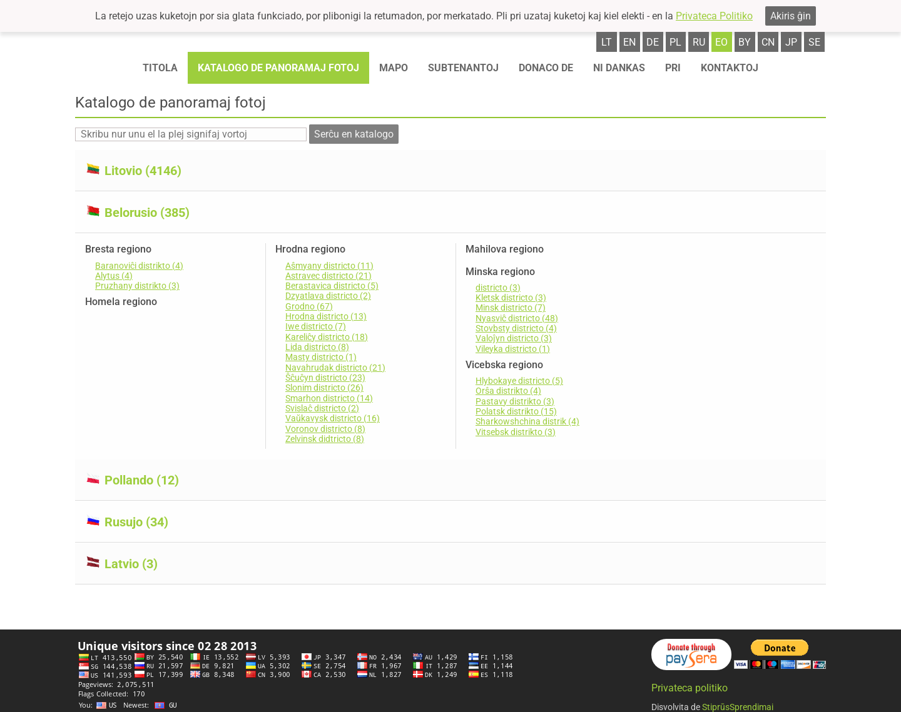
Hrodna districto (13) (326, 316)
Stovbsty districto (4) (516, 328)
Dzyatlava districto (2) (328, 296)
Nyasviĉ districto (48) (517, 318)
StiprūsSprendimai (737, 705)
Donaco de (546, 68)
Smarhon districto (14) (329, 398)
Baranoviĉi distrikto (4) (139, 266)
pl (675, 42)
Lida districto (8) (317, 347)
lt (606, 42)
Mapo (393, 68)
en (629, 42)
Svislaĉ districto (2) (322, 408)
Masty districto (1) (321, 357)
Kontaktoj (729, 68)
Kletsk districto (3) (511, 298)
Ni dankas (619, 68)
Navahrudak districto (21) (335, 368)
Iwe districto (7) (315, 326)
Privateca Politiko (714, 16)
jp (791, 42)
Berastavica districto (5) (332, 286)
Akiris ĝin (790, 16)
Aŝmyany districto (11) (329, 266)
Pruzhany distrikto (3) (137, 286)
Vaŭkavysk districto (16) (332, 418)
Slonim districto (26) (324, 388)
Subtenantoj (463, 68)
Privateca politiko (689, 686)
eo (721, 42)
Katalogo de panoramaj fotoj (278, 68)
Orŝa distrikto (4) (508, 391)
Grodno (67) (309, 306)
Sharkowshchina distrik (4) (527, 421)
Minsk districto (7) (511, 308)
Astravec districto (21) (328, 276)
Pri (673, 68)
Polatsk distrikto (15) (516, 411)
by (744, 42)
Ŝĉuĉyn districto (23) (325, 378)
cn (768, 42)
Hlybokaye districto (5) (519, 381)
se (814, 42)
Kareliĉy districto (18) (326, 337)
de (652, 42)
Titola (160, 68)
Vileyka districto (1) (513, 349)
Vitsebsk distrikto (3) (516, 432)
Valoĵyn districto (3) (514, 338)
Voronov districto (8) (325, 429)
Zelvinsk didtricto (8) (324, 439)
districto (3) (498, 288)
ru (699, 42)
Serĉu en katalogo (354, 134)
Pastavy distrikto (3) (515, 401)
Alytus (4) (114, 276)
